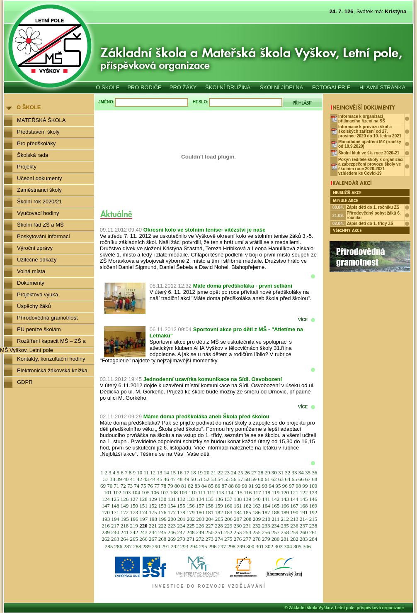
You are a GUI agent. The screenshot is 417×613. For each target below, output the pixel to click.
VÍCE (303, 319)
